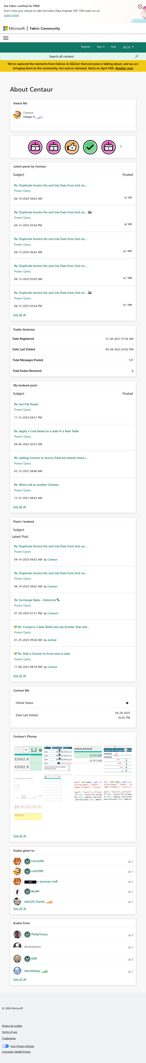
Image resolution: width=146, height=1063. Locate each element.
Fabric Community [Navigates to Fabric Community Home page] (45, 28)
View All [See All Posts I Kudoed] (19, 675)
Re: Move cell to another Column (36, 485)
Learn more (11, 15)
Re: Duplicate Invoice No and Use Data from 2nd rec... (50, 185)
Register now (124, 68)
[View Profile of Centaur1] (52, 613)
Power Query (22, 191)
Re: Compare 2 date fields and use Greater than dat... (53, 627)
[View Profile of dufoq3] (52, 640)
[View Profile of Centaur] (52, 559)
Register (86, 46)
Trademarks (9, 1038)
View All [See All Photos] (19, 836)
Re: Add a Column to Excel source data (44, 653)
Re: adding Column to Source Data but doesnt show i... (51, 458)
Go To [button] (126, 46)
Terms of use (9, 1032)
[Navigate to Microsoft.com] (14, 28)
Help (113, 46)
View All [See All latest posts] (19, 315)
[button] (28, 759)
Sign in (101, 46)
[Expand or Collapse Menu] (6, 38)
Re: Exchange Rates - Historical (35, 600)
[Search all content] (94, 56)
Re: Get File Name (26, 404)
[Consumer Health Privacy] (73, 1052)
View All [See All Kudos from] (19, 979)
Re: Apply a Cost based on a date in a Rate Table (46, 431)
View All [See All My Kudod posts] (19, 507)
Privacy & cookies (12, 1025)
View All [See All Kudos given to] (19, 908)
